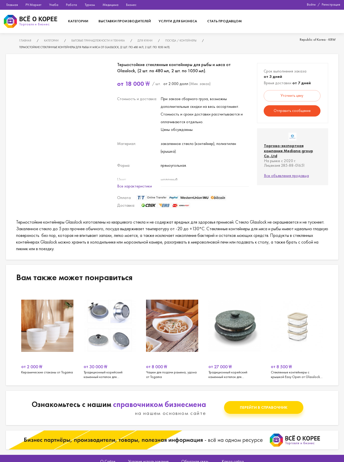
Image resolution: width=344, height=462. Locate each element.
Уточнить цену (292, 95)
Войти (311, 4)
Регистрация (331, 4)
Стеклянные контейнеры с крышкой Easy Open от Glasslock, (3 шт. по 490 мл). (297, 334)
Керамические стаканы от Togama (47, 334)
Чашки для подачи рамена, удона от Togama (172, 334)
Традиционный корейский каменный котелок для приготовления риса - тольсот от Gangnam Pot (234, 334)
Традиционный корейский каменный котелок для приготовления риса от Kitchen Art (110, 334)
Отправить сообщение (292, 110)
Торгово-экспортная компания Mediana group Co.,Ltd (288, 151)
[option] (47, 334)
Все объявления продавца (286, 175)
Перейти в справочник (263, 407)
